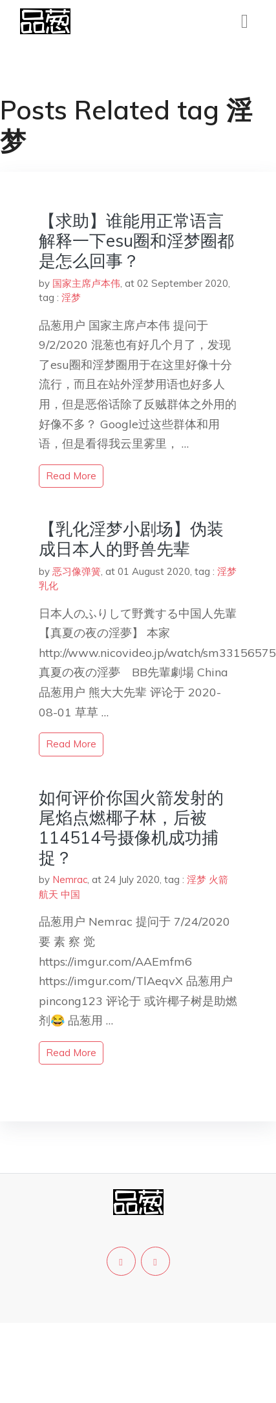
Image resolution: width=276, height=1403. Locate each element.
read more (71, 476)
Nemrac (69, 879)
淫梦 (71, 297)
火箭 (218, 879)
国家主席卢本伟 (86, 283)
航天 (48, 894)
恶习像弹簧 (76, 571)
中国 (70, 894)
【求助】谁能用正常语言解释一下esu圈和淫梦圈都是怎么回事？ (136, 240)
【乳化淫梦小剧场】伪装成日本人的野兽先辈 (131, 538)
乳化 (48, 585)
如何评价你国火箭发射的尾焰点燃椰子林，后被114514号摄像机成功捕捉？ (131, 828)
